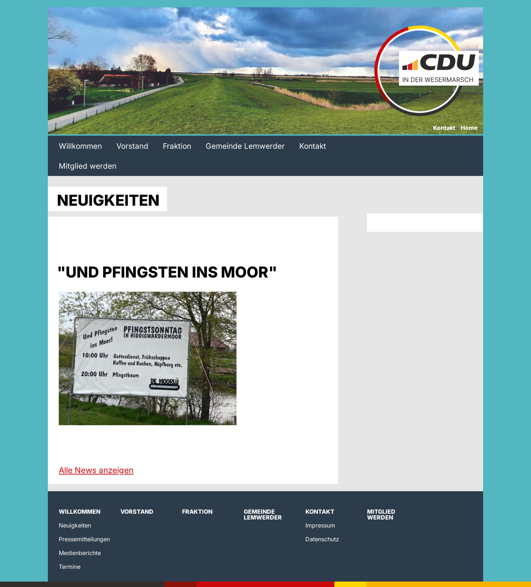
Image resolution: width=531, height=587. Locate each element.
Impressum (320, 525)
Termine (70, 566)
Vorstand (132, 146)
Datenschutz (322, 539)
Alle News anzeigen (96, 470)
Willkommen (80, 146)
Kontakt (444, 128)
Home (469, 128)
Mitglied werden (87, 166)
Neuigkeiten (75, 525)
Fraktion (177, 146)
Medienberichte (80, 553)
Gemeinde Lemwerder (245, 146)
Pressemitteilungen (84, 539)
